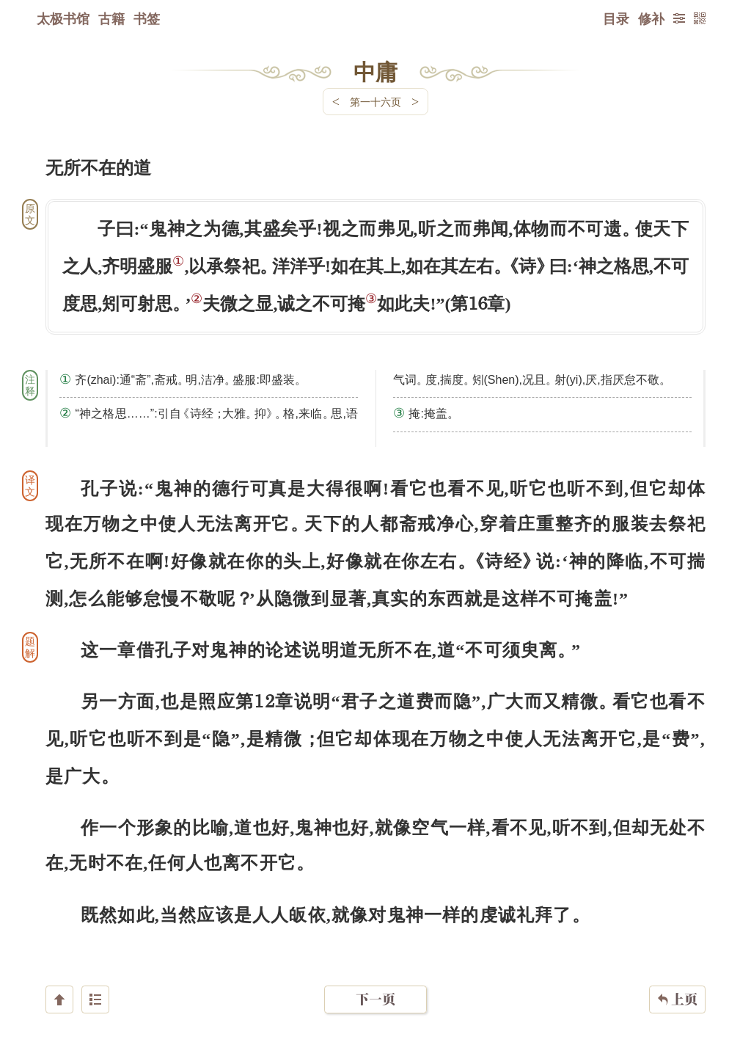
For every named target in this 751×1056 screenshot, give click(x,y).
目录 (616, 18)
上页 (677, 968)
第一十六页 (375, 101)
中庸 (375, 71)
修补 (651, 18)
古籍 (111, 18)
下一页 (375, 968)
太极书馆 (63, 18)
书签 (146, 18)
